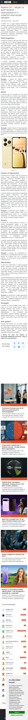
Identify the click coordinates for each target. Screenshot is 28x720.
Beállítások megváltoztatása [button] (17, 715)
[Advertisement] (14, 366)
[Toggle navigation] (25, 2)
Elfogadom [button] (16, 712)
